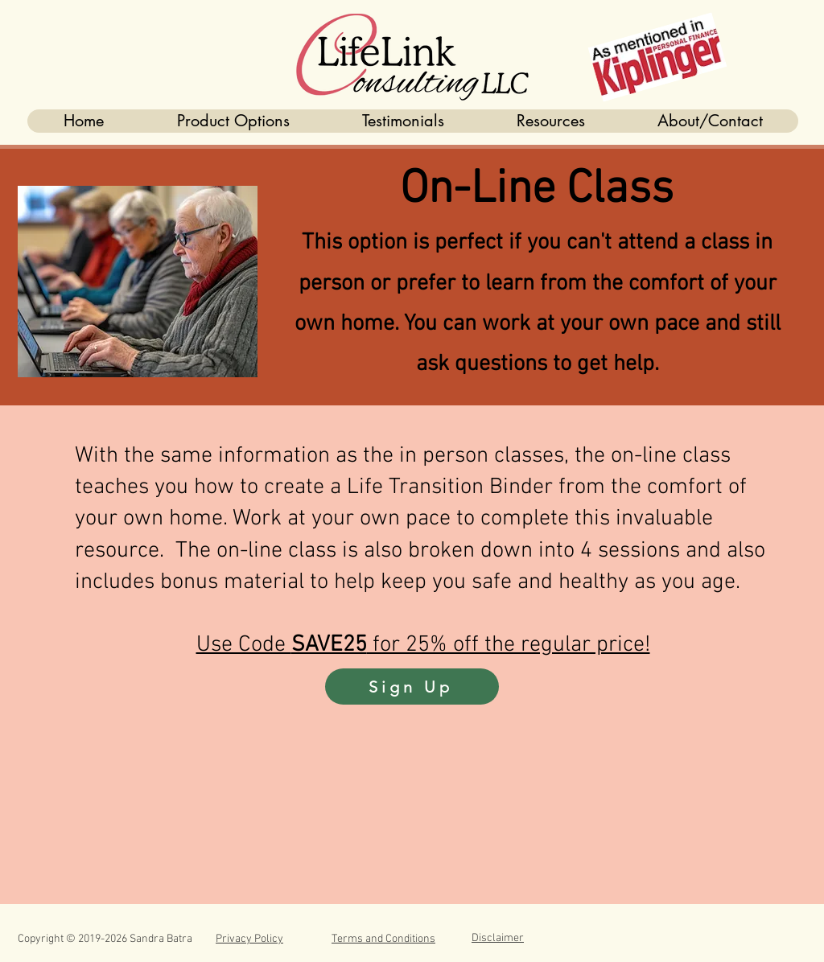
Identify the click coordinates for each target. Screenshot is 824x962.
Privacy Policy (249, 939)
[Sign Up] (412, 686)
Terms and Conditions (383, 939)
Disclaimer (498, 938)
